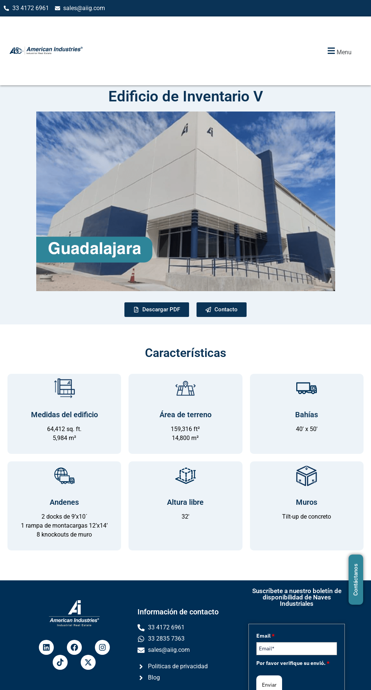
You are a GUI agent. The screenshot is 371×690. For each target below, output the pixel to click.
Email (265, 635)
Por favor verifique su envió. (293, 663)
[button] (338, 51)
